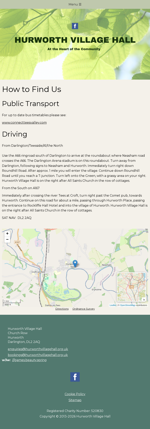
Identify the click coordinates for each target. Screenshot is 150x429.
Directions (62, 308)
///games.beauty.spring (29, 360)
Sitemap (75, 400)
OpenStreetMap (127, 305)
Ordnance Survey (83, 308)
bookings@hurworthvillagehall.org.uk (38, 355)
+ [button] (7, 234)
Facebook (75, 26)
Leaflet (113, 305)
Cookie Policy (75, 394)
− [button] (7, 240)
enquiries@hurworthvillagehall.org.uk (38, 349)
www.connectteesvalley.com (24, 122)
